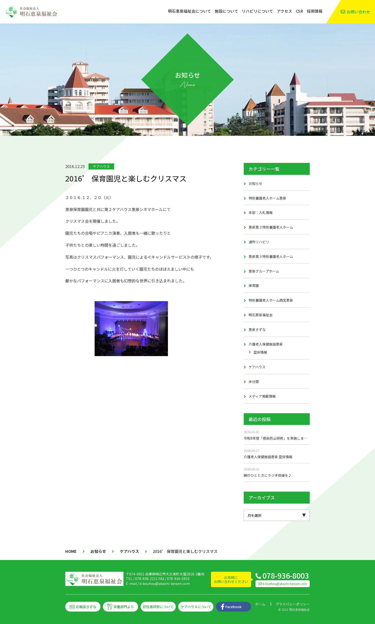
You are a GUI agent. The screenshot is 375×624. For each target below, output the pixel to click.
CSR (299, 11)
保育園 (254, 285)
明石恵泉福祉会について (189, 11)
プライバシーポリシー (293, 604)
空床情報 (260, 352)
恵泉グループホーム (264, 271)
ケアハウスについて (196, 606)
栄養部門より (123, 606)
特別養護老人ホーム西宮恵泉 (271, 300)
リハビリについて (257, 11)
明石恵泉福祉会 (261, 314)
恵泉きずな (257, 329)
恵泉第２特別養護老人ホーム (271, 227)
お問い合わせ (358, 12)
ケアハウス (101, 166)
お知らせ (255, 183)
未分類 (254, 381)
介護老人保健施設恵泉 (266, 344)
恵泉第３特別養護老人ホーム (271, 256)
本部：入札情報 (261, 212)
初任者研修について (158, 606)
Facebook (233, 606)
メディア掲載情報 (262, 396)
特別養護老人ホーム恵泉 (267, 198)
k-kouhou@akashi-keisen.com (165, 583)
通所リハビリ (259, 241)
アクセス (284, 11)
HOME (71, 551)
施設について (226, 11)
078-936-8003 (286, 575)
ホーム (260, 604)
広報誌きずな (86, 606)
